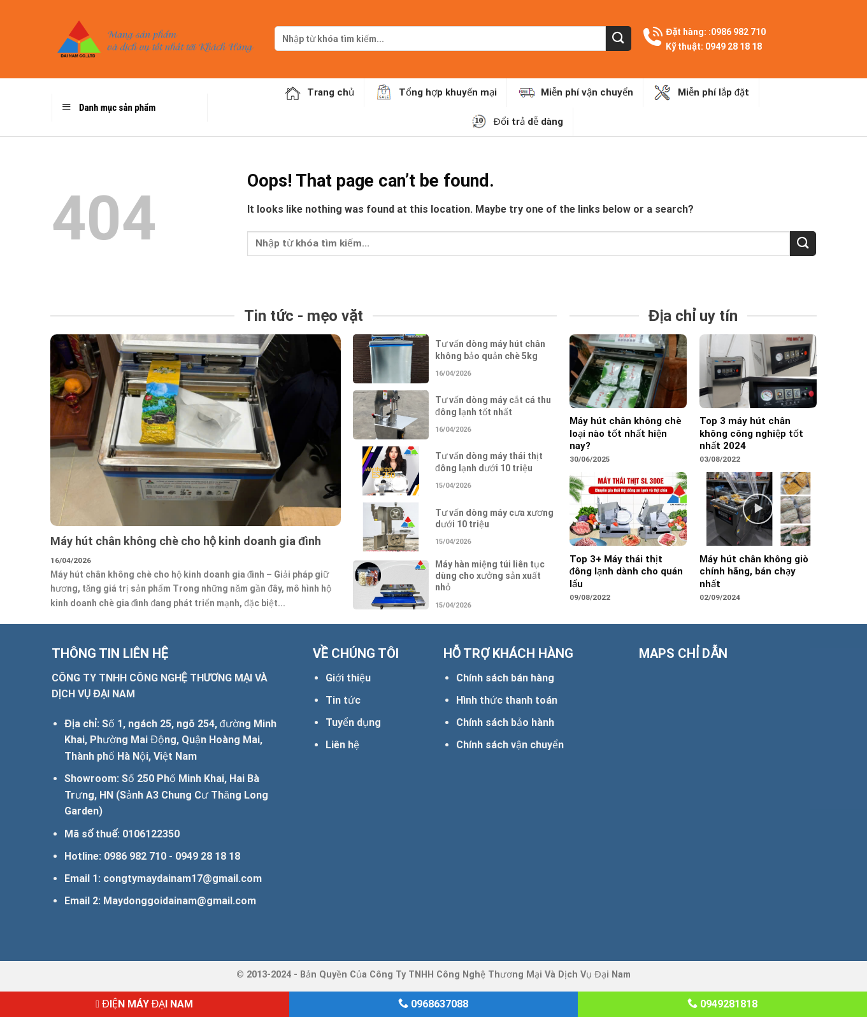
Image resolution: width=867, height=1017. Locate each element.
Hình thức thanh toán (506, 700)
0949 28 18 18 (733, 46)
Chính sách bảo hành (505, 722)
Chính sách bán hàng (505, 678)
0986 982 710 (738, 32)
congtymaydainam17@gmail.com (182, 878)
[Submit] (618, 38)
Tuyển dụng (353, 722)
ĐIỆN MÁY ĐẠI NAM (144, 1004)
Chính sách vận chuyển (510, 745)
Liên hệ (342, 745)
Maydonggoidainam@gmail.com (179, 901)
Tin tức (343, 700)
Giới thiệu (348, 678)
